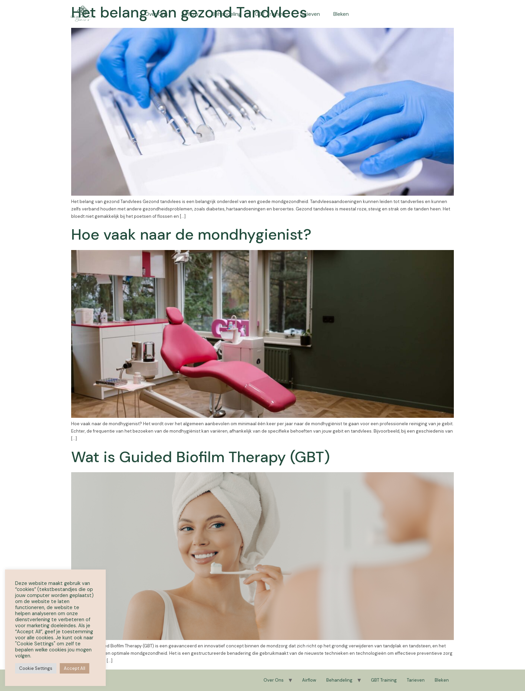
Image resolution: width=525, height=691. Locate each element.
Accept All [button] (74, 668)
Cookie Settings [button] (35, 668)
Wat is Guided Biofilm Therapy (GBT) (200, 457)
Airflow (189, 9)
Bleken (341, 9)
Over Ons (156, 9)
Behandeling (226, 9)
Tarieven (309, 9)
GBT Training (270, 9)
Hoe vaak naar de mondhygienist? (191, 234)
